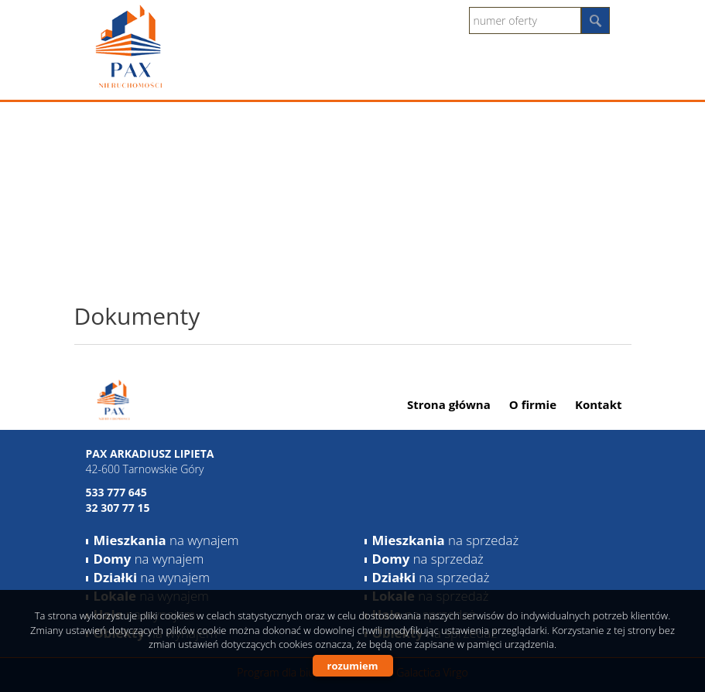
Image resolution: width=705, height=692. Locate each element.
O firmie (532, 404)
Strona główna (449, 404)
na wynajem (166, 540)
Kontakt (598, 404)
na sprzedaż (445, 540)
